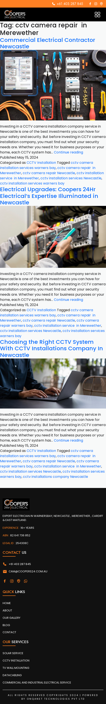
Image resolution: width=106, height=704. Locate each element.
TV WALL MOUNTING (16, 668)
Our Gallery (11, 618)
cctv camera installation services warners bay (46, 165)
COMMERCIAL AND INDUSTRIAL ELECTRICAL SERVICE (37, 682)
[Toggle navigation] (97, 14)
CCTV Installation (41, 162)
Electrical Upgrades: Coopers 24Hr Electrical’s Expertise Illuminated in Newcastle (49, 195)
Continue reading (68, 152)
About (7, 610)
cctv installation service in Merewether (67, 325)
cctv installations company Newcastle (55, 476)
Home (7, 603)
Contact (9, 632)
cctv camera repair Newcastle (49, 172)
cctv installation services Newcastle (70, 178)
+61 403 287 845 (70, 3)
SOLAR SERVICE (13, 653)
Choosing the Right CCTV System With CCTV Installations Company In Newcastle (51, 348)
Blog (6, 625)
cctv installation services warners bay (32, 183)
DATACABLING (12, 675)
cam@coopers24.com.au (25, 571)
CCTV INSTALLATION (16, 660)
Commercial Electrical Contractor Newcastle (47, 43)
